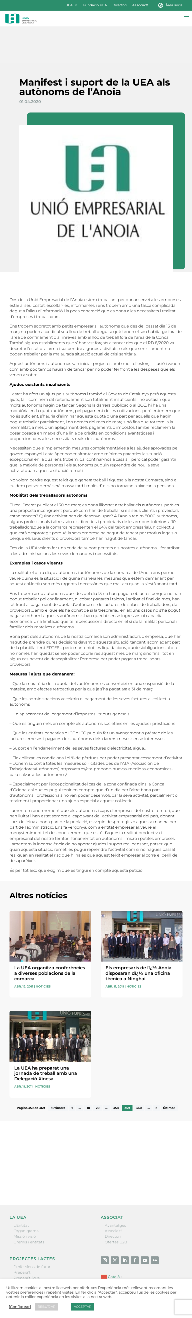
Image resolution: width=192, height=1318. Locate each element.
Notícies (43, 950)
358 (116, 1072)
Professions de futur (32, 1230)
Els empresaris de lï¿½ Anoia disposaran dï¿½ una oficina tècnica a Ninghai (139, 937)
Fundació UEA (95, 5)
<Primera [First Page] (58, 1072)
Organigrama (26, 1195)
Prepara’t (22, 1236)
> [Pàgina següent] (156, 1072)
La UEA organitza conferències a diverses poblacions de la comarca (49, 937)
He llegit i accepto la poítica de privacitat (43, 1138)
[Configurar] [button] (20, 1307)
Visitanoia (23, 1264)
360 (139, 1072)
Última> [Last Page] (169, 1072)
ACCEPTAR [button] (82, 1307)
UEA (69, 5)
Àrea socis (174, 5)
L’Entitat (21, 1189)
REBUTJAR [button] (46, 1307)
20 (98, 1072)
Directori (119, 5)
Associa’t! (140, 5)
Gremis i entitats (29, 1206)
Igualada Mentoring (32, 1258)
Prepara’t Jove (27, 1241)
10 (88, 1072)
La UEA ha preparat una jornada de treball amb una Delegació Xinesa (45, 1037)
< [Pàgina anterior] (72, 1072)
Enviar (171, 1148)
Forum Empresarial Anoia (37, 1253)
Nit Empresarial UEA (33, 1247)
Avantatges (115, 1189)
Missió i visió (25, 1200)
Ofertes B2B (116, 1206)
